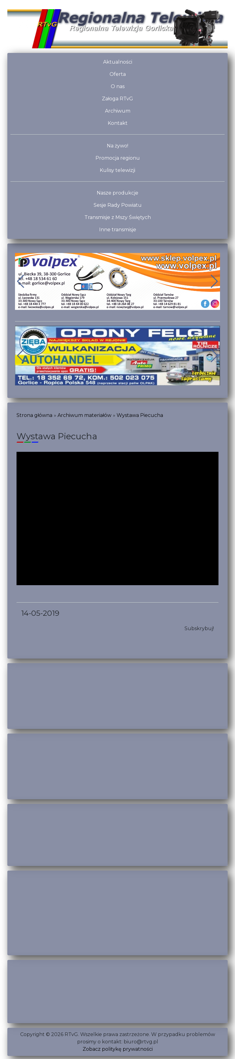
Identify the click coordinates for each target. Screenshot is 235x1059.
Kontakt (118, 123)
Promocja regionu (117, 158)
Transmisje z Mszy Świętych (117, 217)
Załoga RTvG (117, 99)
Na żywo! (117, 146)
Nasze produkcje (117, 193)
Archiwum (117, 111)
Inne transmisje (117, 229)
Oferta (118, 74)
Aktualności (117, 62)
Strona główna (34, 415)
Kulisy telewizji (117, 170)
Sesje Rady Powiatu (118, 205)
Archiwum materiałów (84, 415)
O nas (118, 86)
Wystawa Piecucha (140, 415)
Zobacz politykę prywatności (118, 1049)
